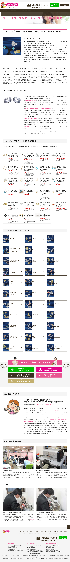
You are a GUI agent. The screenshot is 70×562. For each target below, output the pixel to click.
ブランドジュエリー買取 (57, 531)
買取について (29, 531)
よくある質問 (56, 10)
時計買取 (41, 531)
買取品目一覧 (28, 10)
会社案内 (65, 5)
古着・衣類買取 (30, 533)
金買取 (42, 10)
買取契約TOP (6, 10)
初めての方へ (22, 531)
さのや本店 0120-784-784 (40, 4)
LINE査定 (56, 5)
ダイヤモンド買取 (21, 533)
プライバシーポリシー (63, 533)
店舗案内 (63, 10)
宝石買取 (65, 531)
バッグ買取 (36, 531)
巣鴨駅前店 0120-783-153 (40, 7)
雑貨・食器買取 (37, 533)
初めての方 (13, 10)
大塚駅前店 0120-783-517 (40, 6)
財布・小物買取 (48, 531)
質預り (35, 10)
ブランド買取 (20, 10)
